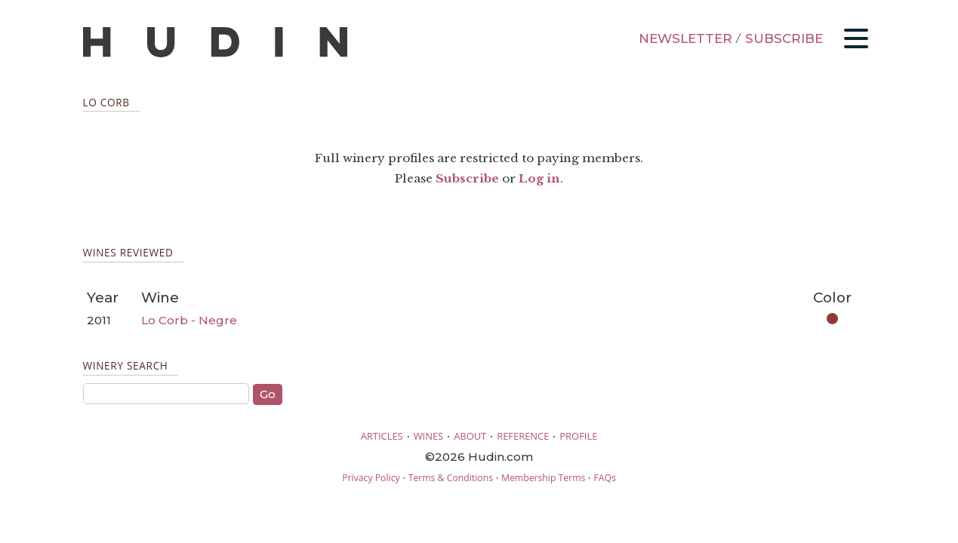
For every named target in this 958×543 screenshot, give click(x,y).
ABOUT (470, 436)
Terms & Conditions (450, 477)
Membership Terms (543, 477)
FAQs (604, 477)
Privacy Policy (370, 477)
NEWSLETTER (685, 38)
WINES (429, 436)
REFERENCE (523, 436)
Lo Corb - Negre (189, 320)
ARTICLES (382, 436)
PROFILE (578, 436)
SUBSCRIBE (784, 38)
